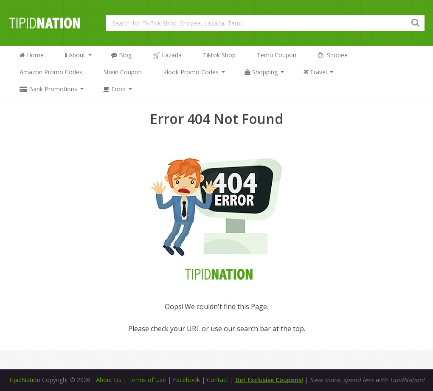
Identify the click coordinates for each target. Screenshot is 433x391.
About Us (108, 380)
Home (32, 55)
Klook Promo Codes (191, 72)
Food (114, 89)
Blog (121, 55)
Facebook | (190, 380)
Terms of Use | (150, 380)
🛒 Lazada (167, 55)
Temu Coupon (276, 55)
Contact (218, 380)
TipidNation (24, 380)
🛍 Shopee (333, 55)
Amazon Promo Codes (51, 72)
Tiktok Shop (219, 55)
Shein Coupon (123, 72)
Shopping (261, 72)
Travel (315, 72)
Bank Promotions (48, 89)
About (75, 55)
